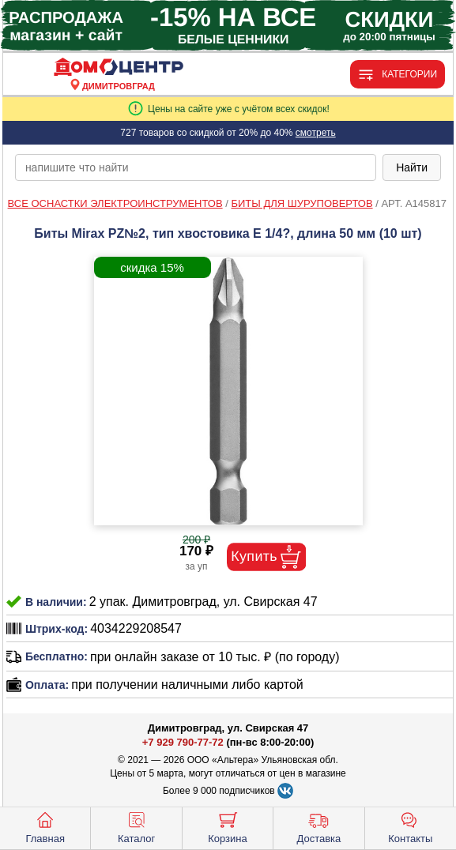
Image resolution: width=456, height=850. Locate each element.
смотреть (316, 132)
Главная (44, 826)
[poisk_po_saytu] (195, 167)
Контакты (410, 826)
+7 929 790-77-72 (183, 742)
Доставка (318, 826)
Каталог (136, 826)
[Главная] (119, 67)
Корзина (227, 826)
